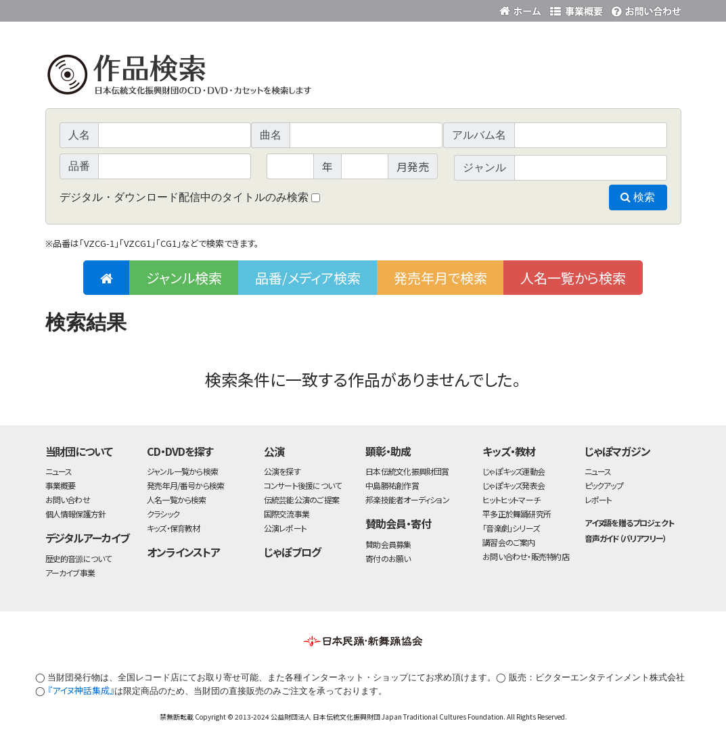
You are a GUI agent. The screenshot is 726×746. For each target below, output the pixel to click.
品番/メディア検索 (308, 277)
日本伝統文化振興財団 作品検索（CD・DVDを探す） (363, 77)
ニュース (58, 471)
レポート (598, 499)
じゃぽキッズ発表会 (513, 485)
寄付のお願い (387, 558)
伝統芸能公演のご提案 (301, 499)
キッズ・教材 (508, 451)
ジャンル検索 (184, 277)
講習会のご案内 (508, 542)
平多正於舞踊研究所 (516, 513)
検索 (637, 197)
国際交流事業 (286, 513)
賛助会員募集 (388, 544)
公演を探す (282, 471)
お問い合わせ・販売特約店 (525, 556)
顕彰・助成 (388, 451)
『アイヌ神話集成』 (80, 690)
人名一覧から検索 (573, 277)
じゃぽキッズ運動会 (513, 471)
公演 (274, 451)
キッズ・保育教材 (173, 528)
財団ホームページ (522, 8)
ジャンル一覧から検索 (182, 471)
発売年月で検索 (440, 277)
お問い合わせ (644, 8)
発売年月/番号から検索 (185, 485)
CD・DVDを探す (180, 451)
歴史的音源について (78, 558)
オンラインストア (183, 552)
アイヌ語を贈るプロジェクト (629, 522)
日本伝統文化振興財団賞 (407, 471)
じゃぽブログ (292, 552)
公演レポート (285, 528)
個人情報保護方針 (75, 513)
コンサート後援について (302, 485)
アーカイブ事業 (70, 572)
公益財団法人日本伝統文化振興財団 (118, 9)
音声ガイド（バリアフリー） (625, 538)
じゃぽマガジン (618, 451)
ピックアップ (604, 485)
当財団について (79, 451)
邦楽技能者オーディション (407, 499)
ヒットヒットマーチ (511, 499)
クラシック (163, 513)
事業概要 (576, 8)
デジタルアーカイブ (87, 538)
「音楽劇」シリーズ (510, 528)
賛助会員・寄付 (398, 523)
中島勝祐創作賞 (392, 485)
